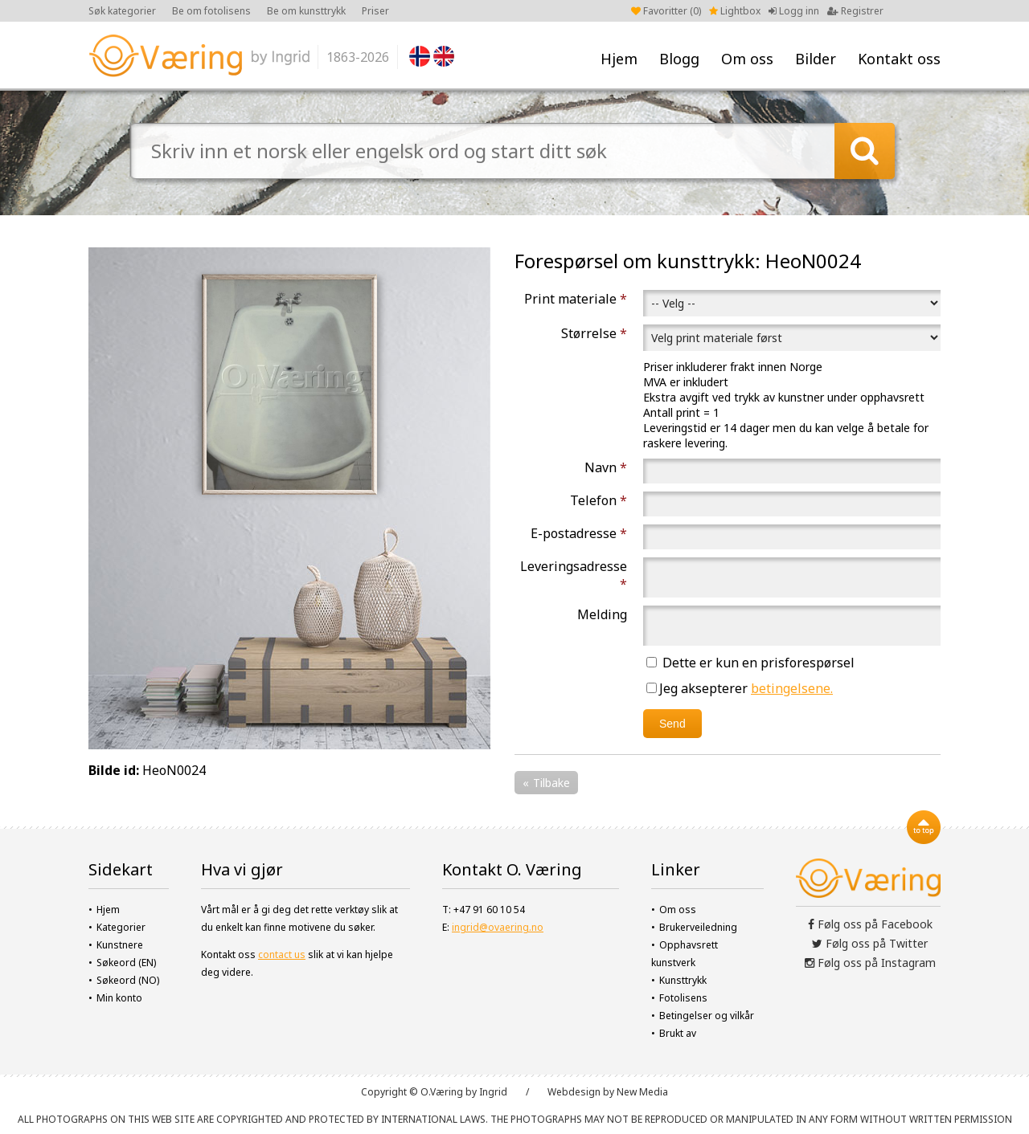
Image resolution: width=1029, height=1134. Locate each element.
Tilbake (551, 782)
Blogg (679, 58)
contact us (281, 954)
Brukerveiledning (698, 927)
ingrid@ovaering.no (497, 927)
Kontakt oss (899, 58)
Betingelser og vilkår (706, 1015)
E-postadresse (579, 533)
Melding (602, 614)
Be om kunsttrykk (306, 11)
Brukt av (677, 1033)
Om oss (747, 58)
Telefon (598, 500)
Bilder (815, 58)
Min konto (119, 998)
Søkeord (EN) (126, 962)
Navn (605, 467)
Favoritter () (666, 11)
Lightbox (734, 11)
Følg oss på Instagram (870, 962)
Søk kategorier (122, 11)
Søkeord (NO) (127, 980)
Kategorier (121, 927)
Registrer (855, 11)
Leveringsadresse (573, 575)
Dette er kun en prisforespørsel (750, 662)
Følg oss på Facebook (870, 924)
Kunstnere (119, 945)
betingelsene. (792, 688)
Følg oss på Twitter (870, 943)
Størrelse (594, 333)
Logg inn (794, 11)
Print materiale (575, 299)
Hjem (619, 58)
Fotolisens (683, 998)
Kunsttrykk (683, 980)
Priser (375, 11)
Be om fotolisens (211, 11)
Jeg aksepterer (739, 688)
